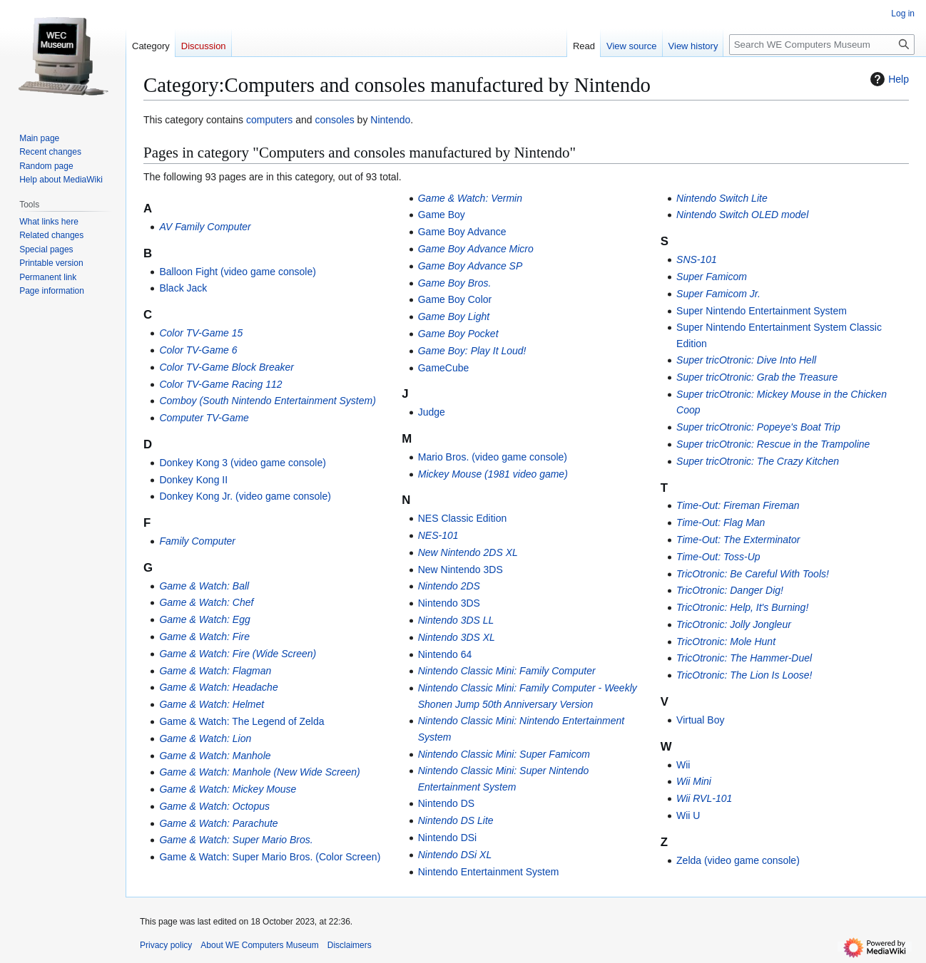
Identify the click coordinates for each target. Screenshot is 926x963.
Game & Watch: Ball (204, 586)
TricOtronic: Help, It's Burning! (742, 607)
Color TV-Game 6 (198, 350)
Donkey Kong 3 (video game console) (242, 462)
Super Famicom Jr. (718, 293)
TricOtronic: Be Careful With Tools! (752, 574)
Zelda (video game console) (738, 860)
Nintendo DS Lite (456, 820)
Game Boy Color (455, 299)
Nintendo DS (446, 803)
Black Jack (183, 288)
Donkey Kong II (193, 479)
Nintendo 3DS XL (456, 637)
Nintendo (390, 119)
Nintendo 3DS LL (456, 620)
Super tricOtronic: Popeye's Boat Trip (758, 427)
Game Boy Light (453, 316)
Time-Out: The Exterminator (738, 539)
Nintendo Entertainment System (488, 871)
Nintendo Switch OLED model (742, 214)
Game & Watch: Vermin (470, 198)
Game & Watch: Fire (204, 636)
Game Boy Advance (462, 231)
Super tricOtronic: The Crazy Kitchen (757, 461)
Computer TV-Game (204, 417)
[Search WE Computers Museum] (822, 44)
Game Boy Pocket (458, 333)
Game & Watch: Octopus (214, 806)
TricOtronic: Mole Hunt (725, 641)
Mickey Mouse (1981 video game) (493, 474)
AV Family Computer (204, 226)
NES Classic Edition (462, 518)
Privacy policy (166, 945)
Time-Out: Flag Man (720, 522)
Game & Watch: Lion (205, 738)
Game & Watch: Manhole (214, 755)
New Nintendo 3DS (460, 569)
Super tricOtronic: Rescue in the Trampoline (773, 444)
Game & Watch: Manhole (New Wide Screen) (259, 772)
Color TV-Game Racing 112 (220, 384)
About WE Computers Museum (259, 945)
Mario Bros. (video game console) (492, 457)
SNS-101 (696, 259)
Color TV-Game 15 (201, 333)
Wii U (688, 815)
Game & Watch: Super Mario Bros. (235, 839)
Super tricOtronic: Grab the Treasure (757, 377)
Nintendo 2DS (449, 586)
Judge (431, 412)
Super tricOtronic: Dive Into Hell (746, 360)
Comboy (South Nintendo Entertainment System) (267, 400)
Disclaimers (349, 945)
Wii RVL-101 (704, 798)
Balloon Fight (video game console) (237, 271)
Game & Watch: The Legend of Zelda (241, 721)
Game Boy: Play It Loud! (472, 350)
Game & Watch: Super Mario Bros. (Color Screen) (269, 856)
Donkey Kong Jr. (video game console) (244, 496)
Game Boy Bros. (455, 283)
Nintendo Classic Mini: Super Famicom (504, 754)
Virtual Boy (700, 720)
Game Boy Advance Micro (476, 248)
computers (269, 119)
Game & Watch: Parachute (218, 823)
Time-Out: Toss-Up (718, 556)
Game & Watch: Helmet (211, 704)
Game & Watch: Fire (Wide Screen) (237, 653)
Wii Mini (693, 781)
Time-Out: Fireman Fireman (738, 505)
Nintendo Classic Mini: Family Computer (507, 670)
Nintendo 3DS (449, 603)
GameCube (443, 368)
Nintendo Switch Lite (722, 198)
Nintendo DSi (447, 837)
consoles (334, 119)
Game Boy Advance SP (470, 266)
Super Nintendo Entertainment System (761, 310)
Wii (683, 765)
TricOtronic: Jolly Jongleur (733, 624)
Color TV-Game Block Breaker (226, 367)
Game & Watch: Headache (218, 687)
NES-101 (438, 535)
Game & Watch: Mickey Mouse (227, 789)
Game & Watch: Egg (204, 619)
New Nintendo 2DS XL (468, 552)
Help (888, 79)
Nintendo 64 (445, 654)
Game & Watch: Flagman (215, 670)
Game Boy (441, 214)
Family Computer (197, 541)
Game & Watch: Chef (206, 602)
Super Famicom (711, 276)
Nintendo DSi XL (455, 854)
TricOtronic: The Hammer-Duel (744, 658)
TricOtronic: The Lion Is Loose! (744, 675)
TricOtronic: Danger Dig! (729, 590)
